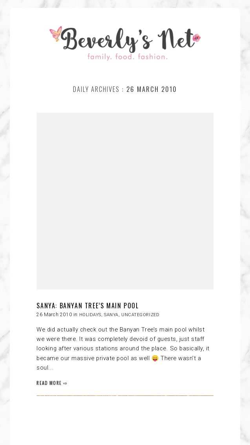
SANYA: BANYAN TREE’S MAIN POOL (87, 305)
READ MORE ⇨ (52, 382)
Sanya (111, 314)
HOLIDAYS (90, 314)
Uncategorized (140, 314)
